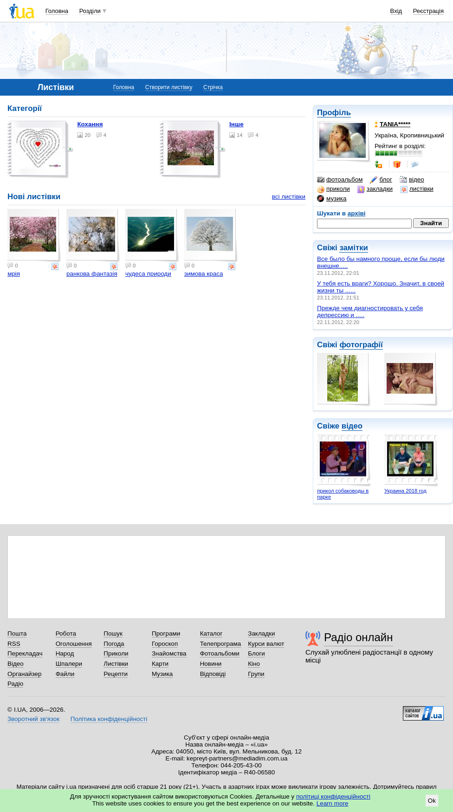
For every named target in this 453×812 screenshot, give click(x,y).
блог (381, 179)
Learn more (333, 803)
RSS (13, 643)
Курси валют (266, 643)
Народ (65, 653)
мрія (13, 273)
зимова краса (203, 273)
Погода (114, 643)
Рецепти (116, 673)
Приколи (116, 653)
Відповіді (213, 673)
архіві (357, 213)
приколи (333, 189)
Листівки (116, 663)
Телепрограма (220, 643)
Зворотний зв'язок (33, 718)
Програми (166, 633)
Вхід (396, 10)
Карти (160, 663)
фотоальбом (339, 179)
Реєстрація (428, 10)
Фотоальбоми (219, 653)
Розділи (90, 10)
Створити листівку (169, 87)
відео (412, 179)
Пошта (16, 633)
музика (331, 198)
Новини (211, 663)
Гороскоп (165, 643)
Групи (256, 673)
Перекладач (24, 653)
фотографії (360, 344)
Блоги (256, 653)
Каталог (211, 633)
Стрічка (213, 87)
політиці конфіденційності (333, 796)
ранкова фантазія (91, 273)
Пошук (113, 633)
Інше (236, 124)
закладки (375, 189)
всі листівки (288, 196)
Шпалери (69, 663)
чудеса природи (148, 273)
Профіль (334, 112)
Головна (56, 10)
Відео (15, 663)
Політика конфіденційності (109, 718)
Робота (66, 633)
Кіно (254, 663)
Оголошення (74, 643)
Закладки (261, 633)
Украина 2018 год (405, 491)
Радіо (15, 683)
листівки (417, 189)
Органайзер (24, 673)
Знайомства (169, 653)
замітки (353, 247)
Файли (65, 673)
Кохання (90, 124)
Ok (432, 800)
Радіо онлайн (358, 637)
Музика (162, 673)
